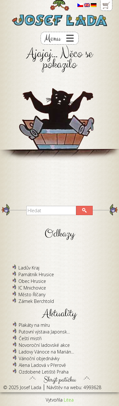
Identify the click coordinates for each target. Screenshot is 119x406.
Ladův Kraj (28, 268)
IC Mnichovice (32, 288)
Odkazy (59, 234)
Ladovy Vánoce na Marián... (46, 352)
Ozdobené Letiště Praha (44, 372)
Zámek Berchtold (36, 301)
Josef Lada (30, 387)
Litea (69, 400)
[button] (84, 210)
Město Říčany (31, 294)
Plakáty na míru (34, 325)
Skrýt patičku (59, 378)
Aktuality (59, 313)
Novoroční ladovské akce (44, 345)
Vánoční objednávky (39, 358)
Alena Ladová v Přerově (42, 365)
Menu (52, 38)
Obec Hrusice (32, 281)
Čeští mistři (30, 338)
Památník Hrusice (36, 274)
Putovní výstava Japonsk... (44, 332)
